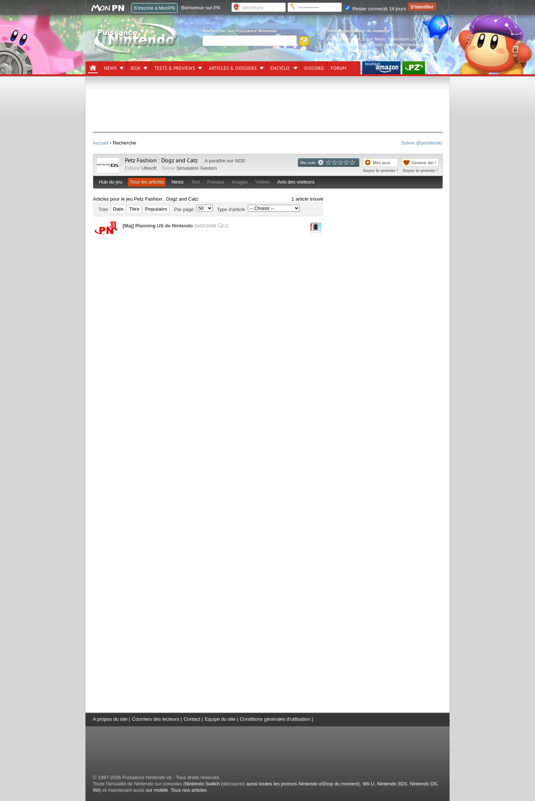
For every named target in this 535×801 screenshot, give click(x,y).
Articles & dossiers (233, 68)
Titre (134, 209)
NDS (240, 160)
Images (240, 182)
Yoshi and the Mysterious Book (402, 44)
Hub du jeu (110, 182)
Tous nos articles (189, 790)
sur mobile (157, 790)
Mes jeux (381, 162)
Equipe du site (220, 719)
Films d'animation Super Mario (356, 38)
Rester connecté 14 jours (375, 9)
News (110, 68)
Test (195, 182)
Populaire (156, 209)
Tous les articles (147, 182)
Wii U (368, 784)
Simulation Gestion (196, 168)
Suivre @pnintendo (421, 143)
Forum (338, 68)
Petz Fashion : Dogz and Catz (161, 160)
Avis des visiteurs (295, 182)
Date (118, 209)
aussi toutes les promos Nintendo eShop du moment (302, 784)
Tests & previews (174, 68)
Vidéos (262, 182)
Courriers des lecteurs (155, 719)
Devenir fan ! (424, 162)
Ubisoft (149, 168)
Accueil (100, 143)
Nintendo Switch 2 (352, 44)
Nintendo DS (423, 784)
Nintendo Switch (202, 784)
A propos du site (110, 719)
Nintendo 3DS (392, 784)
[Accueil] (93, 68)
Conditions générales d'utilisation (275, 719)
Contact (192, 719)
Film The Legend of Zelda (351, 50)
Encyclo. (280, 68)
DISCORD (314, 68)
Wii (96, 790)
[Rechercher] (249, 40)
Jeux (135, 68)
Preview (215, 182)
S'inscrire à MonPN (154, 8)
